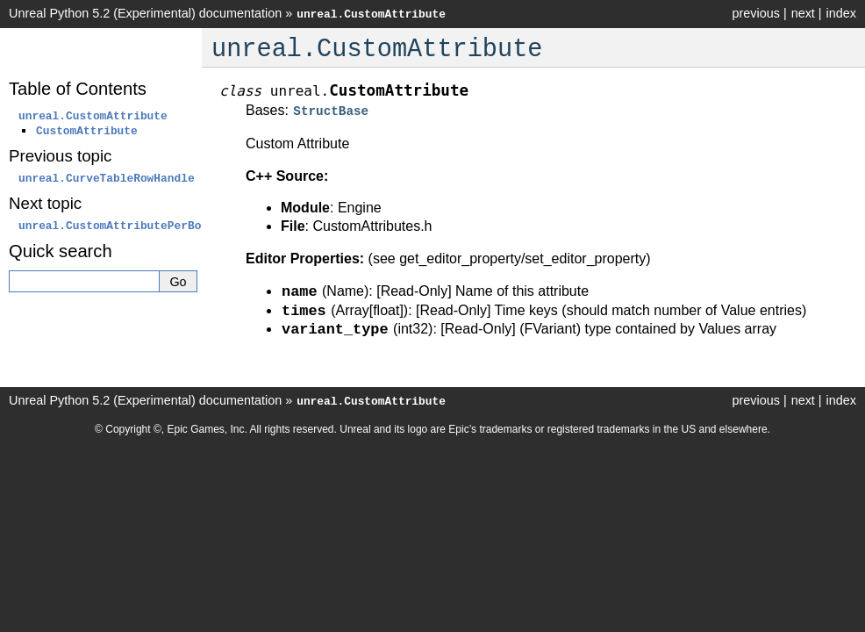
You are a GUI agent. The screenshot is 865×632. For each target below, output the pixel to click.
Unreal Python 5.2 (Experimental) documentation (145, 13)
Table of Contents (78, 88)
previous (755, 13)
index (841, 13)
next (803, 13)
